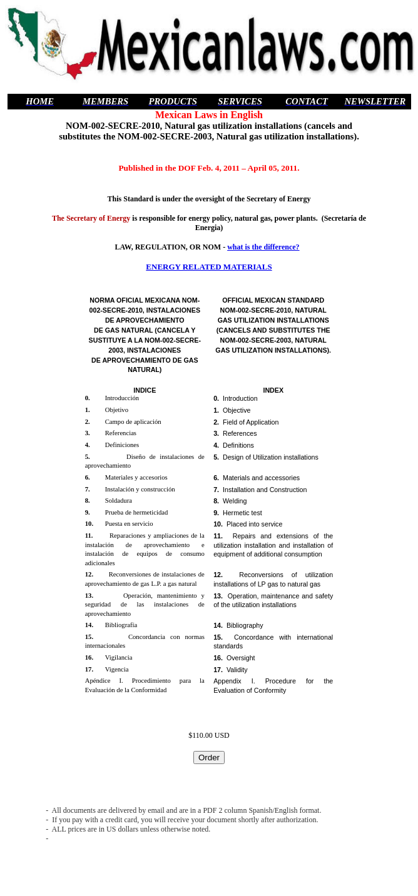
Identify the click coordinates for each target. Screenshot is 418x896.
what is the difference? (263, 247)
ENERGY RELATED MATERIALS (209, 266)
